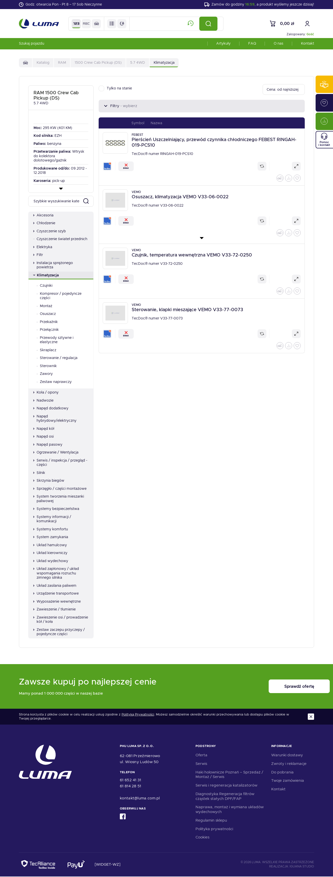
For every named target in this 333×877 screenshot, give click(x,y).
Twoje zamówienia (287, 781)
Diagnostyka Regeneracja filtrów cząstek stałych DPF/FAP (225, 796)
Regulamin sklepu (211, 821)
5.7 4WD (137, 63)
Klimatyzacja (46, 275)
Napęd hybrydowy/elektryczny (54, 418)
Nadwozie (43, 400)
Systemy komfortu (50, 529)
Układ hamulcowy (50, 545)
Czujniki (44, 286)
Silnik (39, 473)
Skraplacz (46, 350)
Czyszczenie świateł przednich (60, 239)
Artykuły (223, 44)
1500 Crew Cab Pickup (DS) (98, 63)
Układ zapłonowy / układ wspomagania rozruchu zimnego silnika (56, 573)
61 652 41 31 (130, 780)
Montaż (44, 306)
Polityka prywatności (214, 829)
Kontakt (307, 44)
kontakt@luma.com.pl (140, 798)
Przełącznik (48, 330)
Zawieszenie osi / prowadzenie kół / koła (60, 619)
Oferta (201, 755)
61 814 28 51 (130, 786)
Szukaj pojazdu (31, 44)
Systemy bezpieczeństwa (56, 509)
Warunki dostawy (287, 755)
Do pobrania (282, 772)
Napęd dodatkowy (50, 408)
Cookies (202, 837)
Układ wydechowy (50, 561)
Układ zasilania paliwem (54, 585)
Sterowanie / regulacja (57, 358)
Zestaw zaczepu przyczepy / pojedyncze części (59, 632)
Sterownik (47, 366)
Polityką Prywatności (138, 715)
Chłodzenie (44, 223)
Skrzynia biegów (48, 481)
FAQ (252, 44)
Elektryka (42, 247)
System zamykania (50, 537)
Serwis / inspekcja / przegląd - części (60, 462)
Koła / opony (46, 393)
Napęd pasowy (47, 444)
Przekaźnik (47, 322)
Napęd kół (43, 429)
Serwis (201, 764)
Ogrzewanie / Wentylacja (55, 452)
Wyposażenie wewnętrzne (57, 601)
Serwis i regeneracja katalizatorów (226, 786)
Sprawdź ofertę (283, 687)
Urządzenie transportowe (56, 594)
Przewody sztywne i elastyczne (55, 340)
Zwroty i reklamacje (289, 764)
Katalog (43, 63)
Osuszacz (46, 314)
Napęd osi (43, 437)
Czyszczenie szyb (49, 231)
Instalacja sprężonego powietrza (53, 265)
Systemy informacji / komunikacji (52, 519)
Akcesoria (43, 215)
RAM (62, 63)
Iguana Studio (302, 867)
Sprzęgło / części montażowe (60, 488)
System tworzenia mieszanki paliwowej (58, 499)
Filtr (38, 255)
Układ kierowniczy (50, 553)
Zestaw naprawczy (54, 382)
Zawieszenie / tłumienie (54, 609)
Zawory (45, 374)
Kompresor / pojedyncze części (59, 296)
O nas (278, 44)
